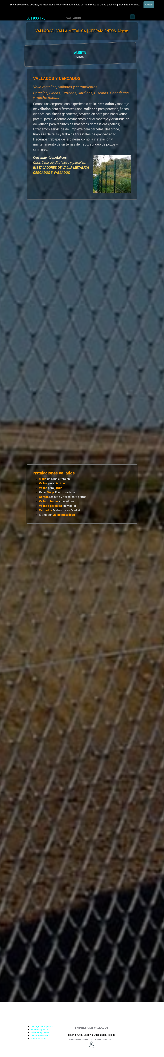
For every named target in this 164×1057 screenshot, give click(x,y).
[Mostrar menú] (132, 16)
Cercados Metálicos (40, 1035)
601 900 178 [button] (35, 18)
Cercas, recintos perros (42, 1026)
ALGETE (47, 53)
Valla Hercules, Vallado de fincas (46, 8)
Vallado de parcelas (40, 1032)
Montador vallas (38, 1038)
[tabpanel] (36, 18)
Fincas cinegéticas (39, 1029)
